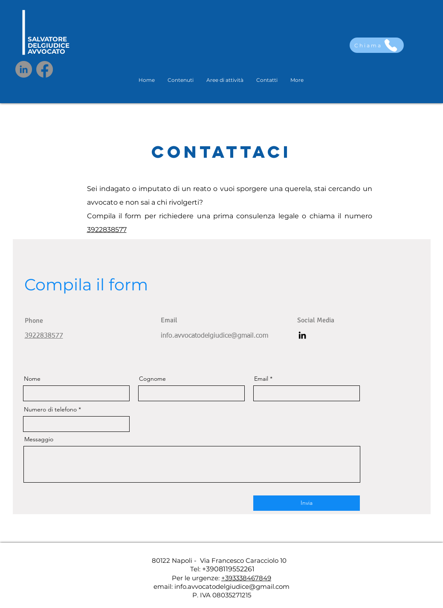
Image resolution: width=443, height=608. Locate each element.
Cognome (152, 379)
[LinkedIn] (23, 69)
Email (261, 379)
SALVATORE (47, 39)
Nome (32, 379)
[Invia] (306, 503)
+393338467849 (246, 578)
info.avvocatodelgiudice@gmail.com (214, 336)
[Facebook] (44, 69)
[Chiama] (377, 45)
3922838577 (107, 230)
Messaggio (38, 439)
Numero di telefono (50, 409)
